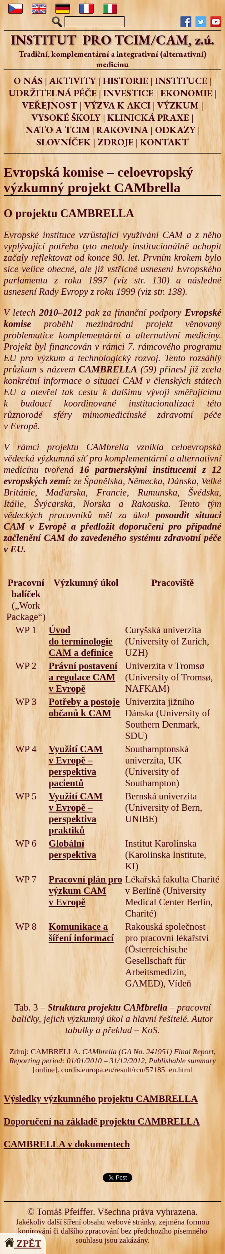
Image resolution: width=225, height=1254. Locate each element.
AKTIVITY (72, 80)
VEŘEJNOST (49, 105)
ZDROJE (116, 142)
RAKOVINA (122, 130)
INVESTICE (128, 93)
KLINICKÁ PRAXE (148, 117)
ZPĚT (23, 1243)
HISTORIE (125, 80)
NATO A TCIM (57, 130)
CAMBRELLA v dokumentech (67, 1144)
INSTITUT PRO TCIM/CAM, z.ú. (112, 40)
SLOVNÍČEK (63, 142)
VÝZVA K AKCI (117, 105)
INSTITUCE (181, 80)
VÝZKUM (178, 105)
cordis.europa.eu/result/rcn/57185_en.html (126, 1070)
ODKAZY (175, 130)
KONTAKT (164, 142)
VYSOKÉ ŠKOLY (65, 117)
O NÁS (28, 80)
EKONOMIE (186, 93)
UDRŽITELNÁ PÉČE (53, 93)
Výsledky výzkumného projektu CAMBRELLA (101, 1098)
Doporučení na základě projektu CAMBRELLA (102, 1121)
